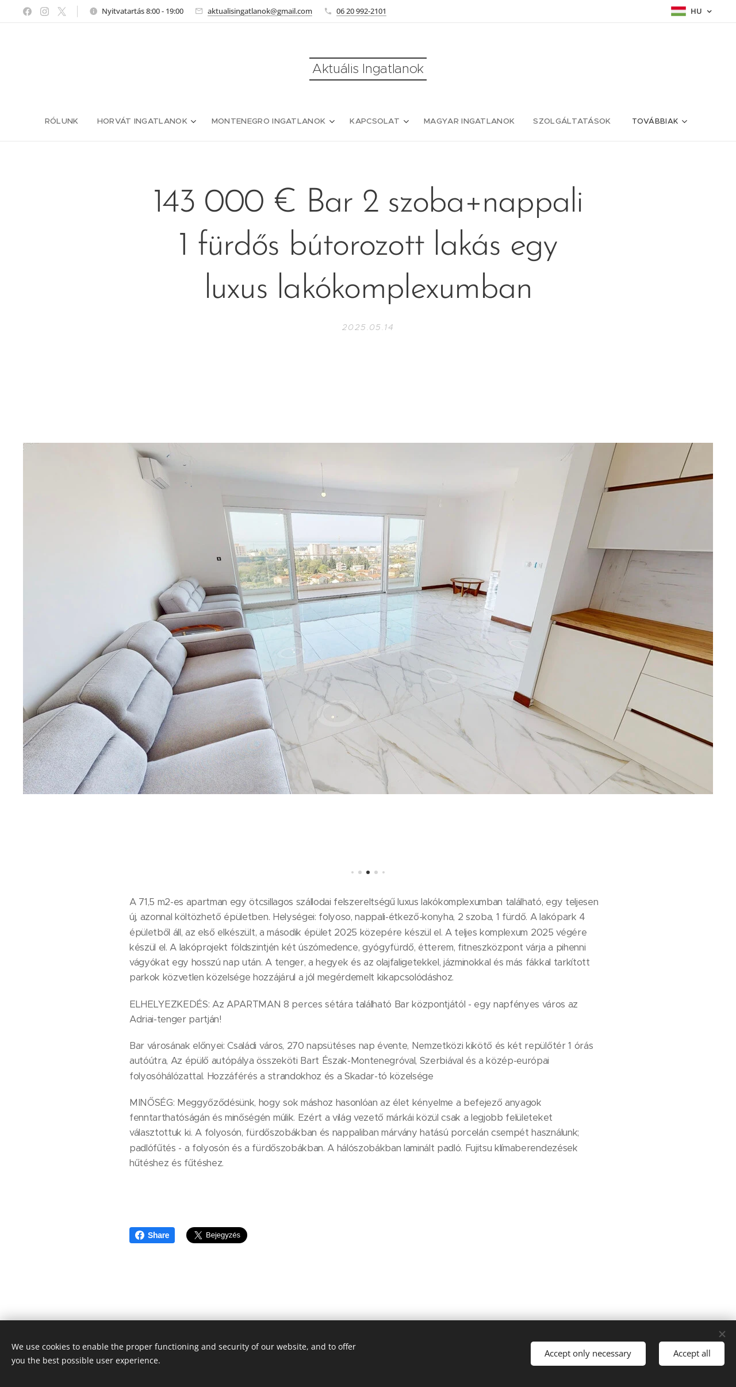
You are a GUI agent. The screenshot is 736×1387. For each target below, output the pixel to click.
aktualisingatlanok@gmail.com (260, 11)
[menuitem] (75, 121)
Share (152, 1235)
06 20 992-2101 (361, 11)
